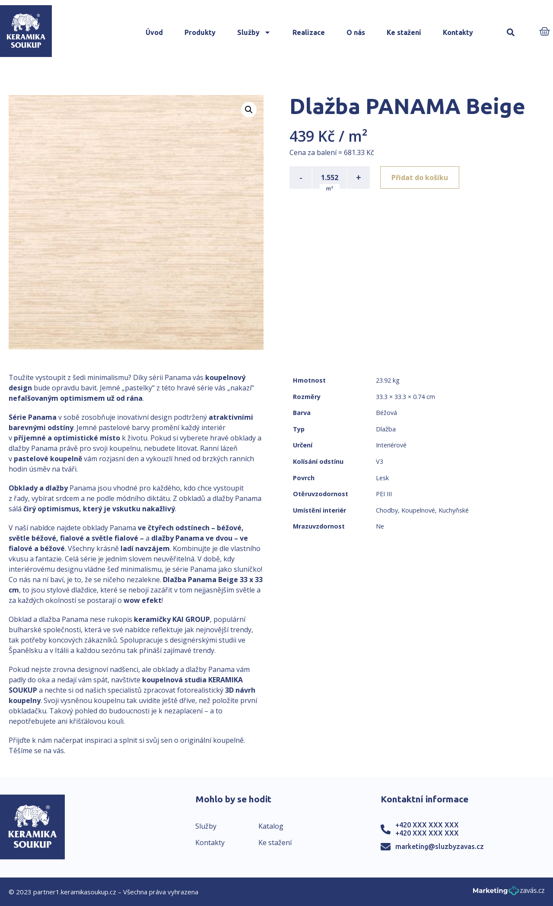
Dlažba (386, 429)
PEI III (384, 494)
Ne (380, 526)
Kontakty (458, 32)
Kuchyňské (454, 510)
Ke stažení (404, 32)
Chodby (387, 510)
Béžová (386, 413)
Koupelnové (418, 510)
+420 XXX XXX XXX (427, 825)
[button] (510, 32)
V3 (379, 461)
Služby (254, 32)
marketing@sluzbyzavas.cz (439, 846)
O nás (355, 32)
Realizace (308, 32)
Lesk (382, 478)
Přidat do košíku (419, 177)
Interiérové (391, 445)
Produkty (200, 32)
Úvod (154, 32)
